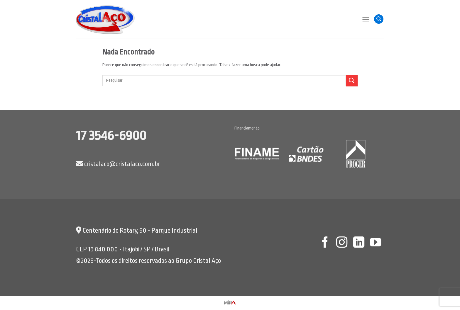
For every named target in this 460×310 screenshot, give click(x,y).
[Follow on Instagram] (341, 243)
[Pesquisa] (378, 19)
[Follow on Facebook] (324, 243)
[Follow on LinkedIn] (358, 243)
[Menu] (366, 19)
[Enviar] (352, 80)
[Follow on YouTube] (375, 243)
